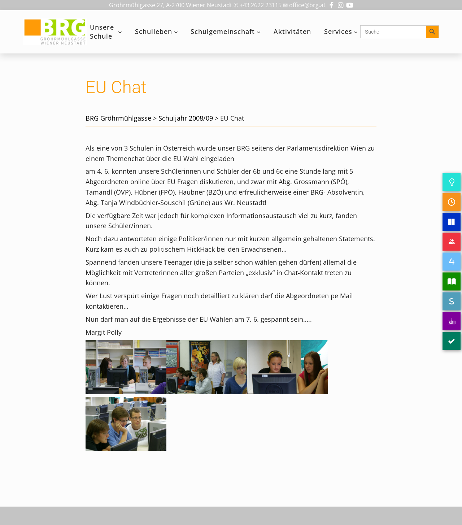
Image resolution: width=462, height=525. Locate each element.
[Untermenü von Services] (356, 32)
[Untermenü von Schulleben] (176, 32)
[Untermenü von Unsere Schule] (120, 32)
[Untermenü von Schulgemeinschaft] (259, 32)
